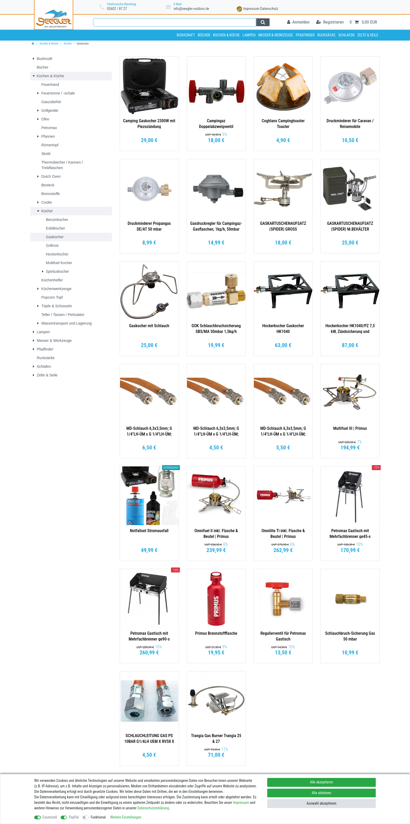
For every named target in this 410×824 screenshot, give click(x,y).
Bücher (204, 35)
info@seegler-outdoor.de (191, 9)
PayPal (74, 817)
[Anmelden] (298, 22)
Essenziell (50, 817)
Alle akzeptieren (321, 782)
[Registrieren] (330, 22)
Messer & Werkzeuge (275, 35)
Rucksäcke (326, 35)
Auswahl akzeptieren (321, 803)
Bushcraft (186, 35)
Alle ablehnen (321, 793)
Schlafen (346, 35)
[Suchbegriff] (174, 22)
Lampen (249, 35)
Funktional (98, 817)
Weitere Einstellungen (125, 817)
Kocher (67, 43)
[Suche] (263, 22)
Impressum (251, 9)
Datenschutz (269, 9)
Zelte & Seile (367, 35)
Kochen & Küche (226, 35)
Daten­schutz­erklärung (153, 808)
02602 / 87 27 (117, 9)
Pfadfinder (305, 35)
